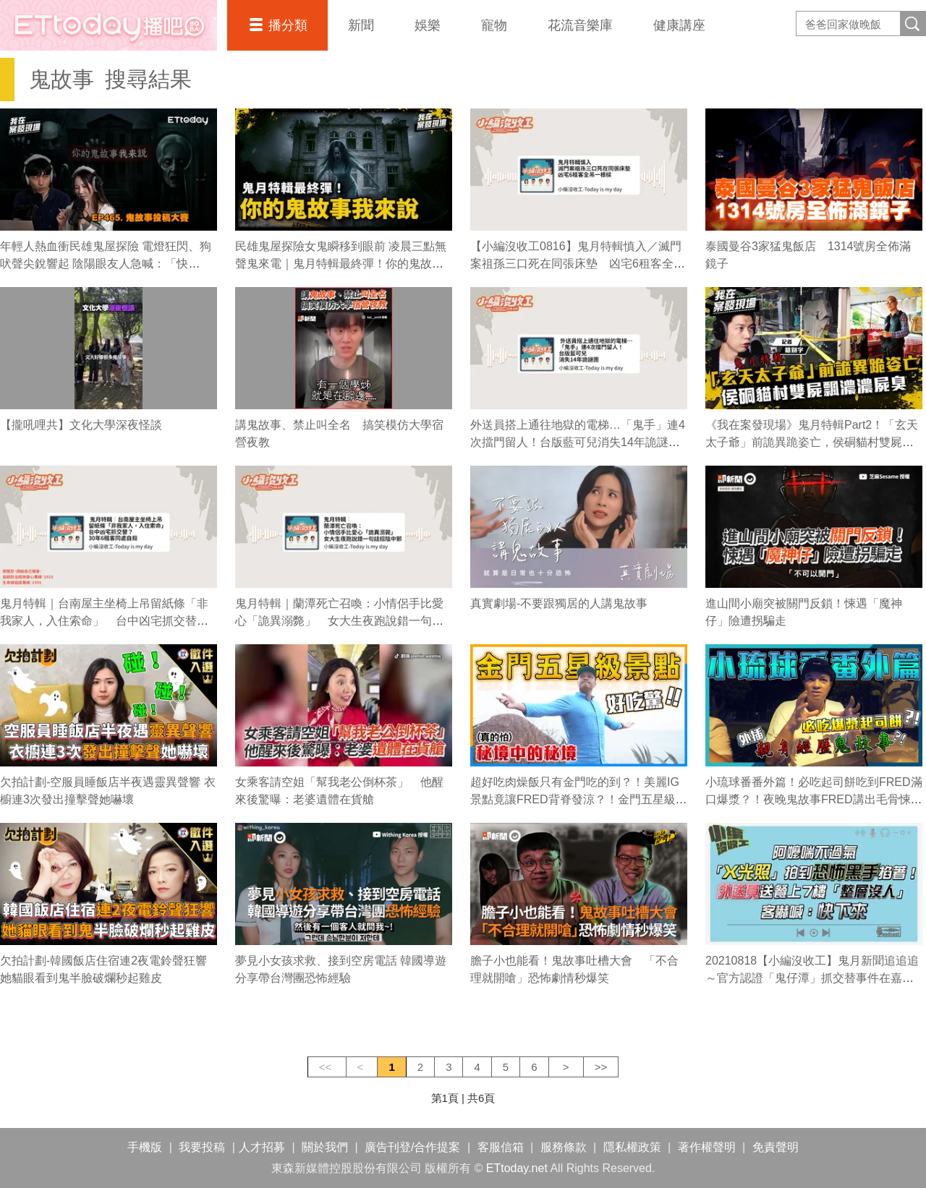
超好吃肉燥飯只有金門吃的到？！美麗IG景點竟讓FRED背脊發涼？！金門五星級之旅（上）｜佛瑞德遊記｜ (578, 799)
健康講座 (679, 25)
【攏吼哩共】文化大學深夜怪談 (81, 425)
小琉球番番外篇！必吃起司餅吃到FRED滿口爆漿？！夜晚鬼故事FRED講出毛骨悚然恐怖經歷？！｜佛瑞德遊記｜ (813, 799)
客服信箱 (500, 1147)
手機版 (144, 1147)
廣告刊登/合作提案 (412, 1147)
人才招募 (262, 1147)
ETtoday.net (517, 1168)
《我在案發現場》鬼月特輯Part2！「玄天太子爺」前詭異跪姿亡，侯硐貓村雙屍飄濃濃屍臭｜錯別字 (811, 442)
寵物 (494, 25)
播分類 (287, 25)
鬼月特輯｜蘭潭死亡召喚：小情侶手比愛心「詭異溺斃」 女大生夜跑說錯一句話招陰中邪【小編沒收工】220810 (339, 620)
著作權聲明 (707, 1147)
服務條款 (563, 1147)
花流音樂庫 (580, 25)
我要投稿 (202, 1147)
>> (601, 1067)
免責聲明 (775, 1147)
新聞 (361, 25)
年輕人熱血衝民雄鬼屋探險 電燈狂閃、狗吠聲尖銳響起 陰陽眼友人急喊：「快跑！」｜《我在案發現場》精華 (105, 263)
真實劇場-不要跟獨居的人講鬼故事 (558, 603)
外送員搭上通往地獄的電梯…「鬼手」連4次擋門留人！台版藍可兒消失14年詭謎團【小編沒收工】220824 (577, 442)
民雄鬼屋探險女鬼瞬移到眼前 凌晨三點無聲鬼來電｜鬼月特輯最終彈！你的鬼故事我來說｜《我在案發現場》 (340, 263)
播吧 (108, 25)
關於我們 (325, 1147)
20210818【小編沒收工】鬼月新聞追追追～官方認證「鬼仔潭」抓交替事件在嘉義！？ (812, 977)
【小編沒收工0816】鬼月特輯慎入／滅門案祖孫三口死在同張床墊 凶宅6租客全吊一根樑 (577, 263)
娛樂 (428, 25)
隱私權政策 (632, 1147)
